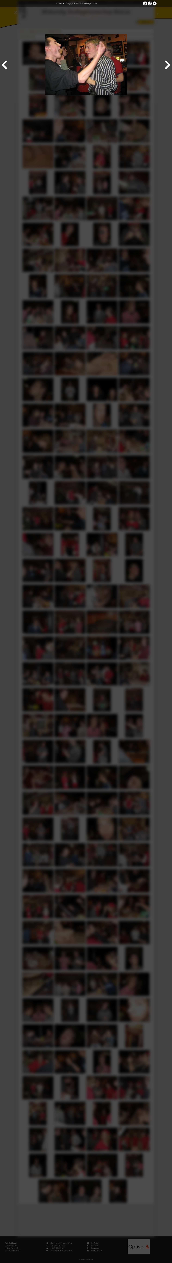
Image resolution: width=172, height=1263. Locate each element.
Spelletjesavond (90, 3)
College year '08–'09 (73, 3)
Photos (59, 3)
